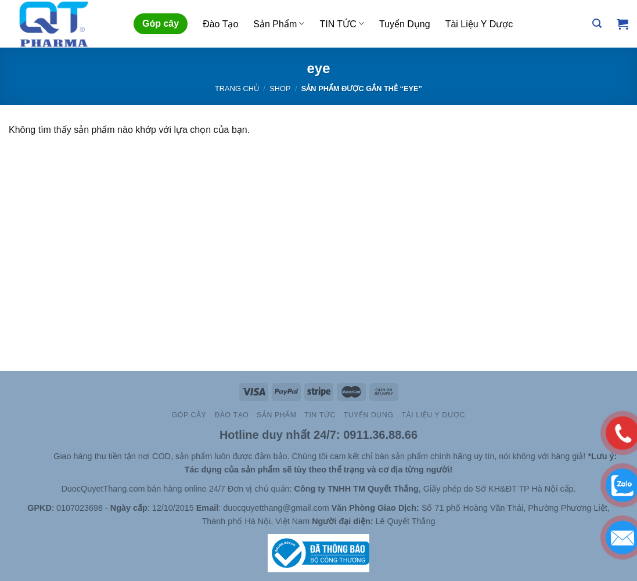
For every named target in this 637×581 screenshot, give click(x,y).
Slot (28, 456)
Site (45, 456)
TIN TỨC (341, 23)
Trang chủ (237, 88)
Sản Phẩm (278, 23)
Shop (279, 88)
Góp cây (160, 23)
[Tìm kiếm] (597, 23)
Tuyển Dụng (404, 24)
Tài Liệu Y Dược (479, 24)
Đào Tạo (220, 24)
